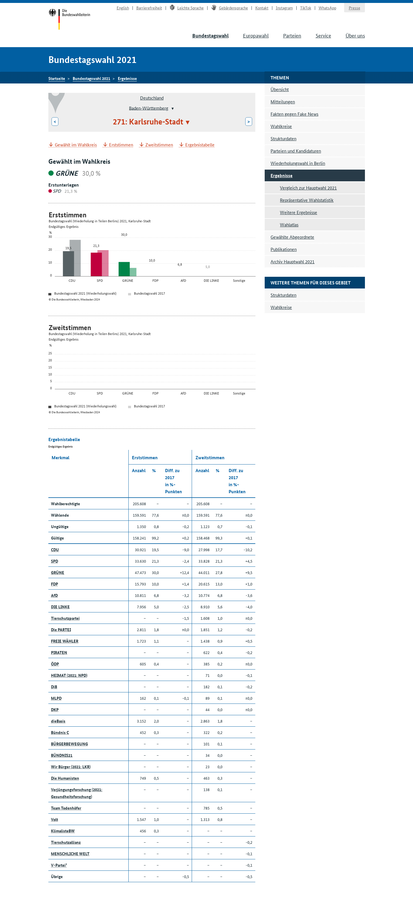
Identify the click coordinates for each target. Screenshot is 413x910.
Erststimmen (121, 145)
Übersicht (280, 89)
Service (323, 35)
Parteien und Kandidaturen (296, 151)
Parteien (292, 35)
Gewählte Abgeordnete (292, 237)
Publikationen (284, 249)
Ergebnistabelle (200, 145)
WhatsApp (327, 8)
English (123, 8)
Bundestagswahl (210, 35)
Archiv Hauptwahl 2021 (293, 261)
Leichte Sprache (186, 8)
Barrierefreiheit (149, 8)
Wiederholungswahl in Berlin (298, 163)
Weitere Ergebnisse (298, 212)
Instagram (284, 8)
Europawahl (256, 35)
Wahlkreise (281, 126)
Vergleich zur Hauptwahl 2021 (308, 188)
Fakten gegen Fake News (294, 114)
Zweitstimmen (159, 145)
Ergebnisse (127, 78)
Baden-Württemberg (148, 108)
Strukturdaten (283, 138)
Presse (354, 8)
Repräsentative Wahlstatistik (307, 200)
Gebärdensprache (229, 8)
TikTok (305, 8)
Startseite (69, 20)
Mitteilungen (283, 101)
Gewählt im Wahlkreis (76, 145)
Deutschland (152, 98)
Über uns (355, 35)
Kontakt (261, 8)
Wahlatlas (289, 224)
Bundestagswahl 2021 (91, 78)
